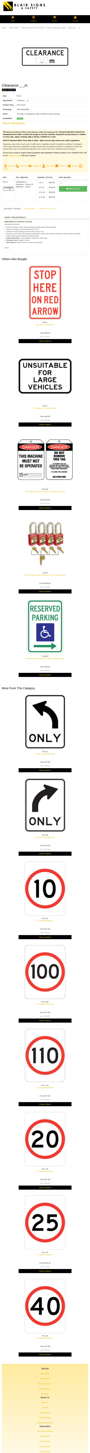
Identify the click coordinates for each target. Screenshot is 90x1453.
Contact (23, 166)
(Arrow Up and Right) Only (45, 837)
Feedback (45, 1394)
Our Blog (45, 1407)
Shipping (36, 166)
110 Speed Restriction (45, 1088)
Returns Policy (44, 1441)
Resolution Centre (45, 1384)
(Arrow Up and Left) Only (45, 754)
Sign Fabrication (45, 1418)
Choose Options (45, 341)
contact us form (14, 155)
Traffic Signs (13, 28)
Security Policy (45, 1446)
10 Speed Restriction (45, 921)
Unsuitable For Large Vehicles (45, 408)
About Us (45, 1402)
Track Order (44, 1379)
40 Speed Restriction (45, 1338)
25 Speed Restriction (45, 1255)
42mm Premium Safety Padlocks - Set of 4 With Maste (45, 575)
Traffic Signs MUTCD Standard (32, 28)
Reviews (47, 209)
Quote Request (45, 1389)
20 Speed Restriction (45, 1171)
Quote (10, 166)
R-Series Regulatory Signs (56, 28)
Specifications (30, 209)
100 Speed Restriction (45, 1004)
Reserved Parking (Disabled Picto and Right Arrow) (45, 658)
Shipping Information (45, 1423)
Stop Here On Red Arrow (45, 325)
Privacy (62, 166)
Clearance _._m (74, 28)
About (74, 166)
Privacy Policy (45, 1436)
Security (47, 166)
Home (4, 28)
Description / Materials (12, 209)
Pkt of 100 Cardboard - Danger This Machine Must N (45, 492)
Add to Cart (73, 189)
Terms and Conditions (45, 1431)
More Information (14, 123)
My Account (45, 1374)
